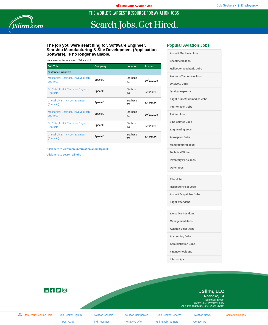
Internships (177, 259)
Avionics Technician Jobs (186, 76)
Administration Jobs (182, 243)
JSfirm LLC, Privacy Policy (209, 302)
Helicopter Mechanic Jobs (186, 68)
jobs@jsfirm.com (214, 299)
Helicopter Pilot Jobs (183, 186)
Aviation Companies (136, 314)
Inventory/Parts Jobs (183, 160)
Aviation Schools (103, 314)
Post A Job (68, 321)
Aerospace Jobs (180, 137)
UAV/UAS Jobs (179, 83)
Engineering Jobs (181, 129)
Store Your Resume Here (35, 314)
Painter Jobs (178, 114)
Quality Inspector (180, 91)
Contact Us (199, 321)
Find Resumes (101, 321)
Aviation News (202, 314)
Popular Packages (235, 314)
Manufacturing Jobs (182, 144)
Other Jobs (177, 167)
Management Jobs (181, 221)
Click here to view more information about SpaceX (78, 149)
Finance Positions (181, 251)
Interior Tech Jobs (181, 106)
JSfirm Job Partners (166, 321)
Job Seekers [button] (226, 5)
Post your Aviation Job (134, 5)
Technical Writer (180, 152)
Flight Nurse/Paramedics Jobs (188, 99)
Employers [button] (249, 5)
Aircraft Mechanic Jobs (184, 53)
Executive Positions (182, 213)
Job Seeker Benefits (169, 314)
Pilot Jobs (176, 179)
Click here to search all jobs (64, 154)
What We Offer (134, 321)
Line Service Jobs (181, 121)
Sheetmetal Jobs (180, 60)
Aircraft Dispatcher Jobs (185, 194)
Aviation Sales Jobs (182, 228)
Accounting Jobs (180, 236)
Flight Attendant (180, 202)
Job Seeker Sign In (71, 314)
